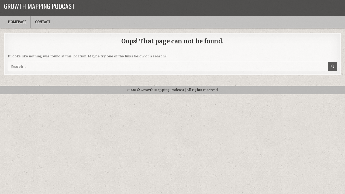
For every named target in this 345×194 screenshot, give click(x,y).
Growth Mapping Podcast (39, 6)
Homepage (17, 22)
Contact (42, 22)
